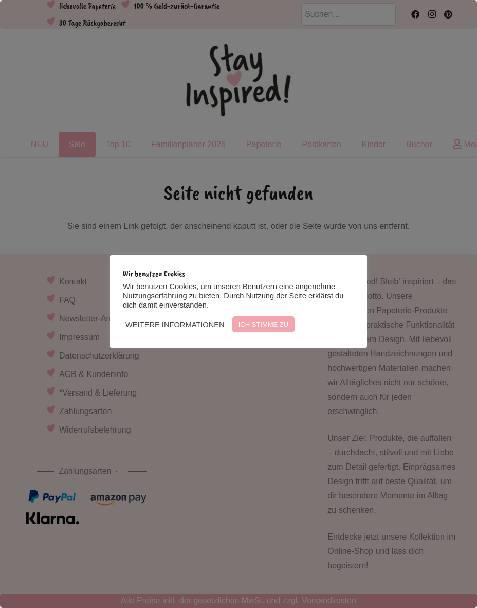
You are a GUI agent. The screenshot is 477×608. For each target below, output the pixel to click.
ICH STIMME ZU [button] (263, 324)
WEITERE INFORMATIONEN (175, 324)
